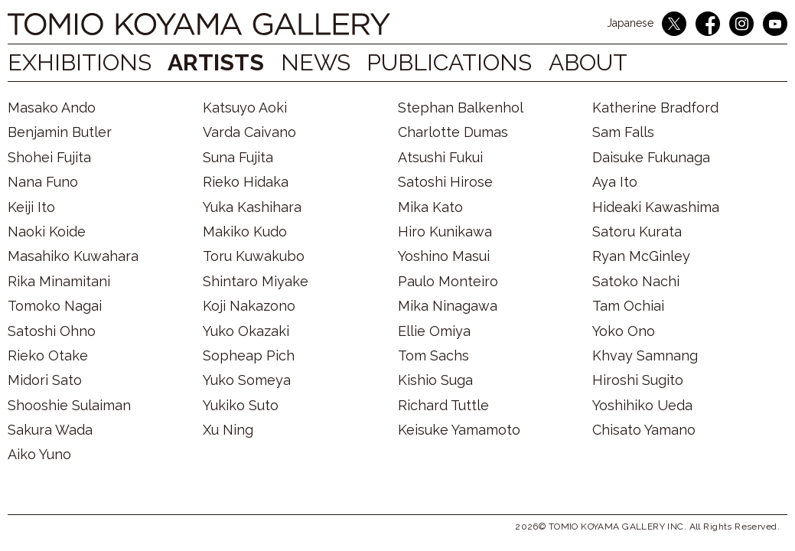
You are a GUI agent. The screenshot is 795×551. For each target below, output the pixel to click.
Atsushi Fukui (440, 157)
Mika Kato (430, 207)
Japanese (630, 23)
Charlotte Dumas (453, 132)
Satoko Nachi (635, 281)
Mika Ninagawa (447, 306)
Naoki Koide (47, 231)
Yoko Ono (623, 331)
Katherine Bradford (655, 107)
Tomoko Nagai (55, 306)
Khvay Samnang (645, 355)
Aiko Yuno (39, 454)
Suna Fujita (238, 157)
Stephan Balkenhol (460, 107)
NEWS (323, 62)
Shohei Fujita (49, 157)
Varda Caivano (249, 132)
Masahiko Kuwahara (73, 256)
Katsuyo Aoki (245, 107)
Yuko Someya (247, 380)
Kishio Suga (435, 380)
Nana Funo (43, 182)
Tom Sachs (433, 355)
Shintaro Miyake (255, 281)
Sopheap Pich (249, 355)
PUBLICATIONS (464, 62)
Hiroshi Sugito (637, 380)
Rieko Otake (48, 355)
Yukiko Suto (241, 405)
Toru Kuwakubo (254, 256)
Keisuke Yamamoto (459, 430)
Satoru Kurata (637, 231)
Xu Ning (228, 430)
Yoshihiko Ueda (642, 405)
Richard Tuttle (443, 405)
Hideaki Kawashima (655, 207)
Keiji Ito (31, 207)
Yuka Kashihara (252, 207)
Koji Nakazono (249, 306)
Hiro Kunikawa (445, 231)
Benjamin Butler (60, 132)
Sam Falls (623, 132)
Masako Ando (52, 107)
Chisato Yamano (644, 430)
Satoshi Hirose (445, 182)
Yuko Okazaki (246, 331)
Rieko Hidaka (245, 182)
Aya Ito (614, 182)
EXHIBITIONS (80, 62)
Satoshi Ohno (52, 331)
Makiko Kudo (245, 231)
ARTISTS (220, 62)
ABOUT (611, 62)
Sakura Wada (50, 430)
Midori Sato (45, 380)
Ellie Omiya (434, 331)
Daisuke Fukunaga (651, 157)
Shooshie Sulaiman (69, 405)
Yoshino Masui (444, 256)
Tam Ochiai (628, 306)
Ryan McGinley (641, 256)
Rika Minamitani (59, 281)
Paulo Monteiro (448, 281)
